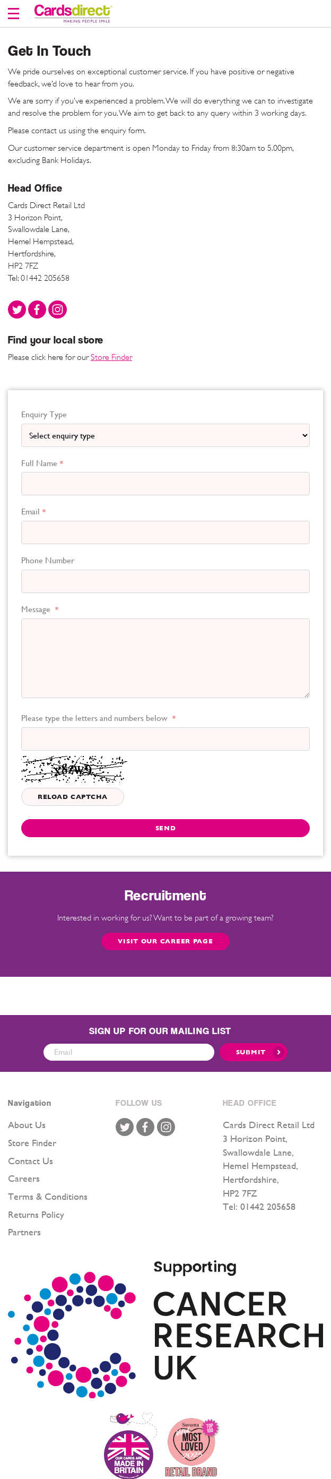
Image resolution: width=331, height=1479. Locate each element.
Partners (24, 1231)
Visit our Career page (165, 941)
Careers (24, 1178)
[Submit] (254, 1052)
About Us (27, 1124)
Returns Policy (36, 1214)
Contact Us (30, 1160)
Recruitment (165, 895)
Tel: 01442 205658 (38, 278)
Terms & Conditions (48, 1196)
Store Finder (111, 357)
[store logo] (73, 13)
